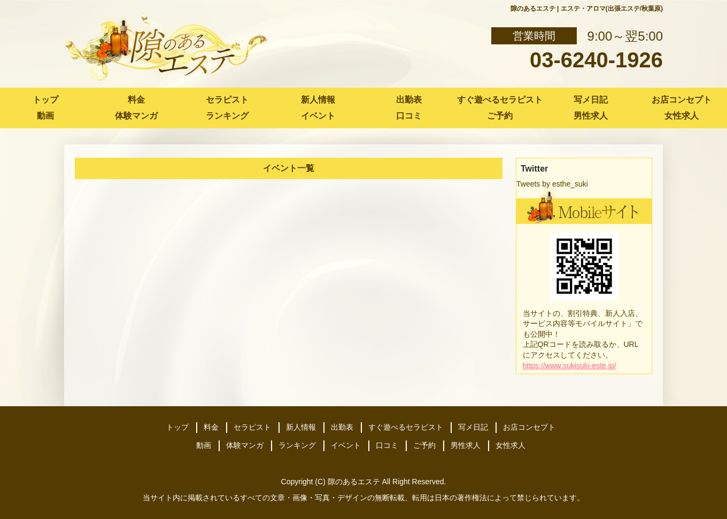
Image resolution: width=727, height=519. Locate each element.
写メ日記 (591, 99)
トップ (45, 99)
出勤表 (409, 99)
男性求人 (591, 115)
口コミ (409, 115)
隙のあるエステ (354, 481)
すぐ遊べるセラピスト (500, 99)
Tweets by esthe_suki (552, 184)
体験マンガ (136, 115)
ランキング (227, 115)
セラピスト (227, 99)
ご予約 (500, 115)
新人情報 (318, 99)
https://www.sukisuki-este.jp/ (569, 365)
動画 (45, 115)
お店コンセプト (681, 99)
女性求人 (681, 115)
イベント (318, 115)
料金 (136, 99)
